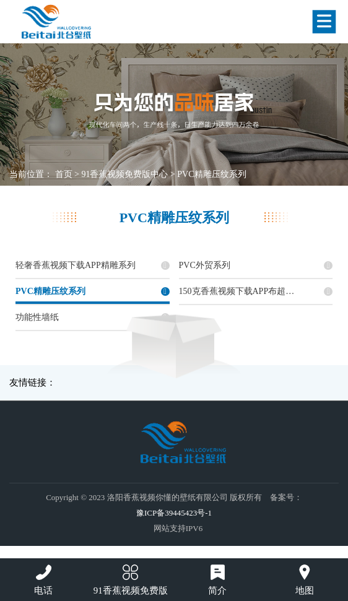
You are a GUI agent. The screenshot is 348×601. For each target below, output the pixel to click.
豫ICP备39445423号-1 (174, 512)
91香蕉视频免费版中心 (124, 174)
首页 (63, 174)
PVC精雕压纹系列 (211, 174)
